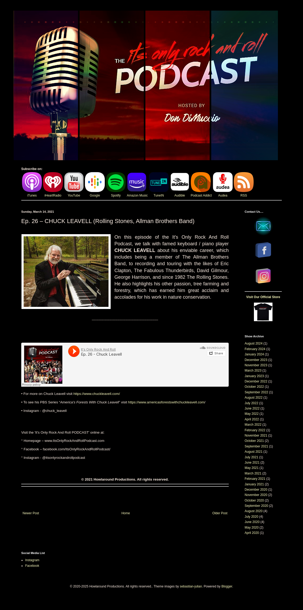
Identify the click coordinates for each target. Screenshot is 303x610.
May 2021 (252, 468)
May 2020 (252, 527)
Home (126, 513)
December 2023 (256, 360)
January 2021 (254, 484)
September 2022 (256, 392)
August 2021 (253, 452)
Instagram (32, 560)
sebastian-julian (191, 586)
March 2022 (253, 424)
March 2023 (253, 370)
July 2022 (251, 403)
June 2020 (252, 522)
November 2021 (256, 435)
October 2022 (254, 387)
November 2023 (256, 365)
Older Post (219, 513)
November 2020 (256, 495)
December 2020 (256, 489)
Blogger (226, 586)
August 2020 (253, 511)
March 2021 (253, 473)
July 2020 (251, 516)
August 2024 (253, 343)
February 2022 (255, 430)
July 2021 (251, 457)
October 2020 (254, 500)
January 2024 (254, 354)
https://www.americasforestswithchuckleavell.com (166, 402)
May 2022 (252, 414)
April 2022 (252, 419)
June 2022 (252, 408)
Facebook (32, 566)
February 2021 (255, 479)
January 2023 (254, 376)
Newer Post (31, 513)
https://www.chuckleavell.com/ (96, 394)
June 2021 (252, 462)
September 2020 (256, 506)
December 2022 (256, 381)
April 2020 (252, 533)
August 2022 (253, 397)
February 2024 (255, 349)
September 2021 (256, 446)
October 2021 (254, 441)
